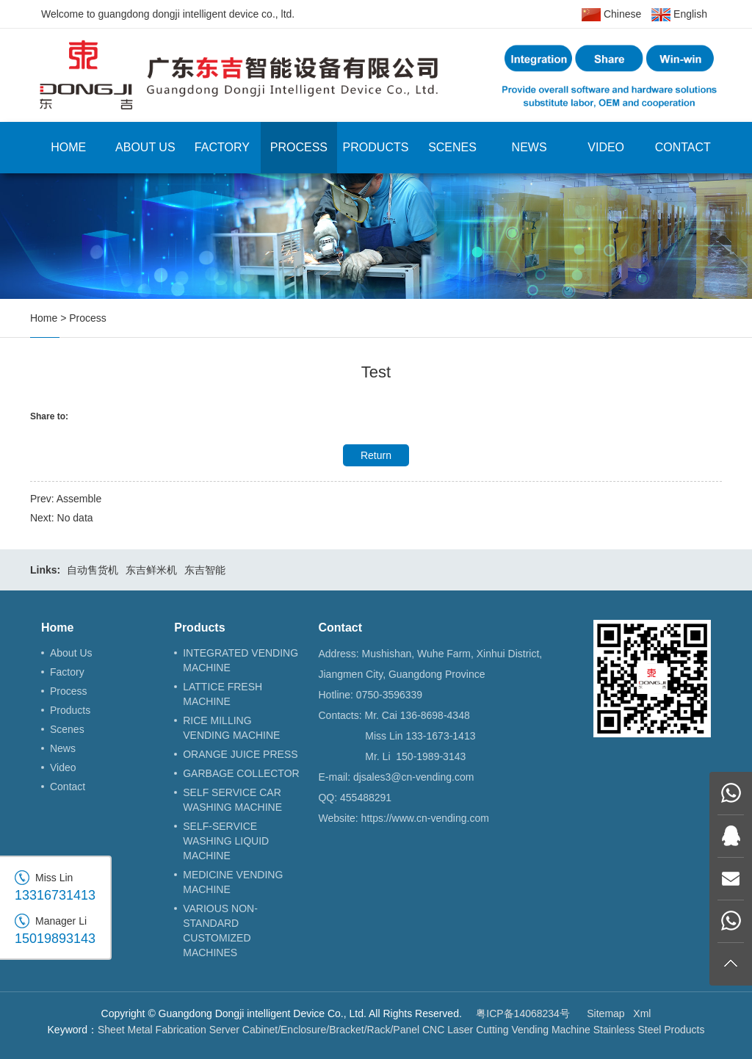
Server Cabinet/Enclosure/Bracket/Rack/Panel (314, 1029)
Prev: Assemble (65, 499)
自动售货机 (92, 570)
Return (376, 455)
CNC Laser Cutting (465, 1029)
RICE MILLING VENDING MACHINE (231, 728)
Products (376, 147)
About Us (145, 147)
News (529, 147)
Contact (683, 147)
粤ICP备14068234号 (523, 1013)
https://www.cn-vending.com (425, 818)
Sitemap (605, 1013)
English (679, 14)
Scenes (452, 147)
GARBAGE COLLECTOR (241, 773)
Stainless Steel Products (649, 1029)
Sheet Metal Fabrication (152, 1029)
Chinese (611, 14)
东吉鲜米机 (151, 570)
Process (299, 147)
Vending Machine (550, 1029)
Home (68, 147)
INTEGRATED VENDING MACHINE (240, 660)
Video (606, 147)
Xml (642, 1013)
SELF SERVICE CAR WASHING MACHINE (232, 800)
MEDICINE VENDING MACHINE (233, 882)
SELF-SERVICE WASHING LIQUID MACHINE (226, 840)
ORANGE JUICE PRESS (240, 754)
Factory (222, 147)
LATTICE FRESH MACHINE (222, 694)
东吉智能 (204, 570)
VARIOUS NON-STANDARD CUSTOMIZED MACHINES (220, 930)
